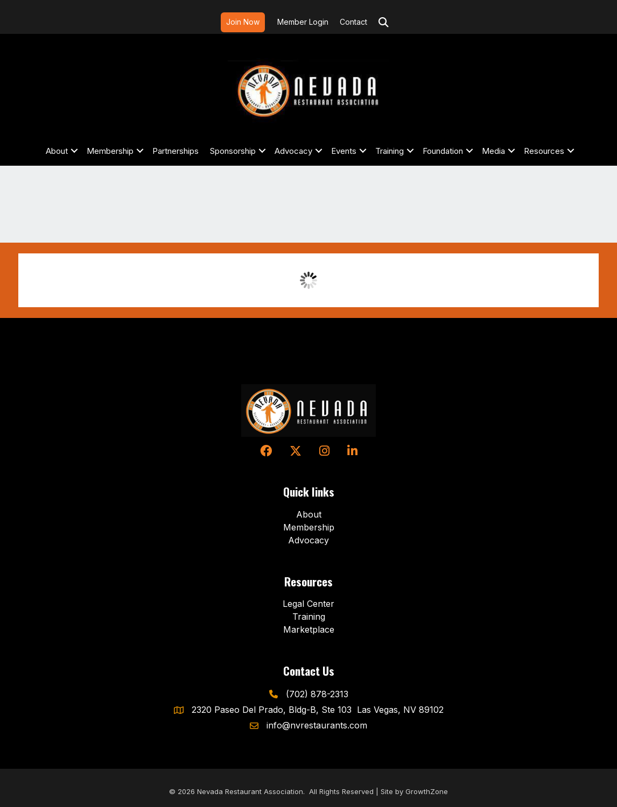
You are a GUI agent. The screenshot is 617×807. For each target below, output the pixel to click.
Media (493, 151)
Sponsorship (233, 151)
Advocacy (293, 151)
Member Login (302, 21)
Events (343, 151)
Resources (544, 151)
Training (389, 151)
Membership (110, 151)
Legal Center (308, 603)
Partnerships (175, 151)
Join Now (243, 21)
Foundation (443, 151)
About (57, 151)
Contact (353, 21)
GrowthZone (426, 791)
